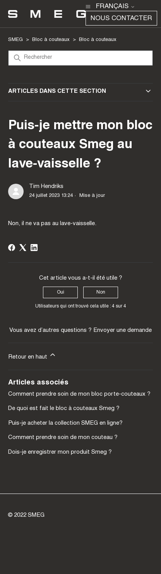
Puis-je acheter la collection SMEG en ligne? (65, 423)
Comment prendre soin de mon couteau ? (63, 438)
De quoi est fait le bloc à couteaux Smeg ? (64, 409)
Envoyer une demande (122, 330)
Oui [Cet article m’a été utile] (60, 292)
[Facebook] (11, 247)
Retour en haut (32, 355)
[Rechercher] (80, 58)
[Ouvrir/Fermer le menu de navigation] (88, 6)
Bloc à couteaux (51, 40)
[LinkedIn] (34, 247)
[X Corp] (22, 247)
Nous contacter (121, 18)
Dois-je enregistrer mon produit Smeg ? (60, 452)
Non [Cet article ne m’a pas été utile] (100, 292)
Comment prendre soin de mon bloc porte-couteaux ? (79, 394)
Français (115, 6)
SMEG (15, 40)
